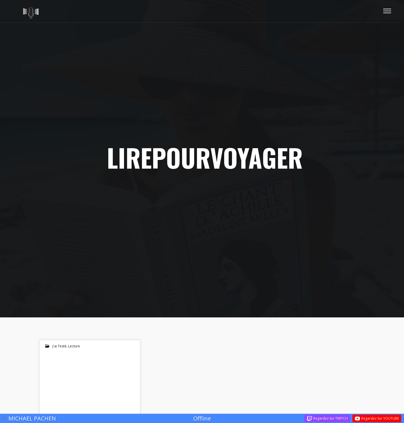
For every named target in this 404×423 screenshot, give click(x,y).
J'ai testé (59, 346)
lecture (74, 346)
